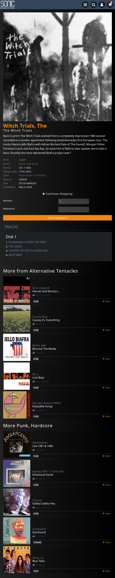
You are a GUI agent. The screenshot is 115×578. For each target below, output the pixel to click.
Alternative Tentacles (32, 175)
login (108, 301)
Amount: (8, 200)
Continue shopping (57, 194)
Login (22, 159)
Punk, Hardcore (28, 163)
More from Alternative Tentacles (40, 271)
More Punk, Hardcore (28, 425)
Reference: (9, 208)
